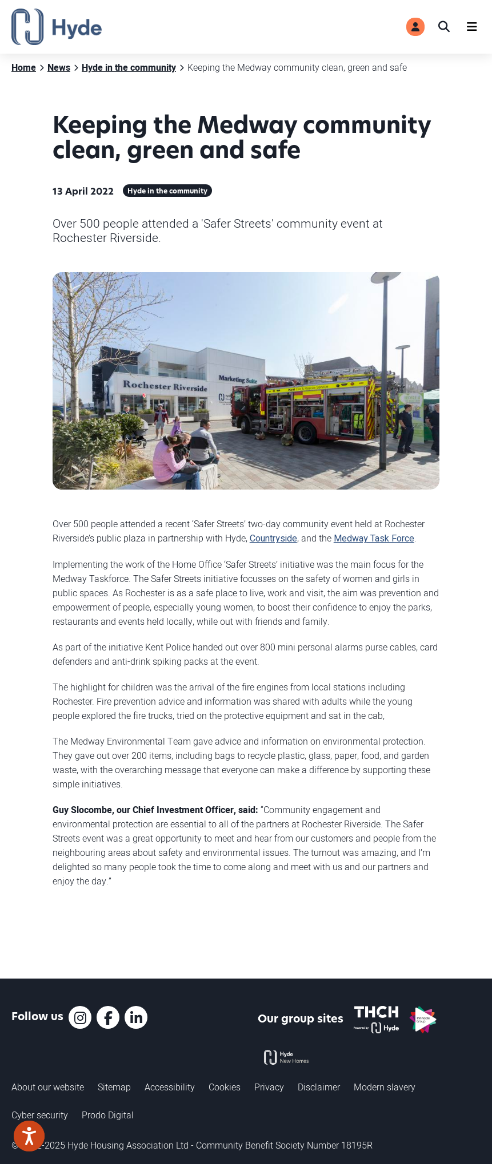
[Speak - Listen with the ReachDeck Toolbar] (29, 1136)
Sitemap (114, 1087)
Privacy (269, 1087)
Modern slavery (384, 1087)
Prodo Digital (108, 1115)
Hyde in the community (167, 191)
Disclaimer (319, 1087)
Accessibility (170, 1087)
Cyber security (39, 1115)
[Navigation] (472, 27)
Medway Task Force (374, 538)
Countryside (273, 538)
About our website (47, 1087)
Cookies (225, 1087)
